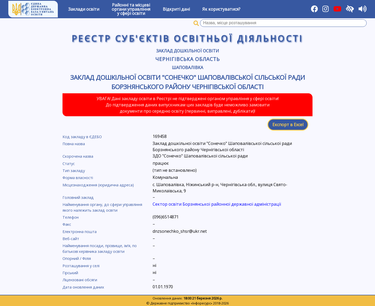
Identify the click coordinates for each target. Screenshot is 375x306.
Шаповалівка (187, 67)
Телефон (71, 217)
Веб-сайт (71, 238)
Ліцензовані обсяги (80, 279)
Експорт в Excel (287, 124)
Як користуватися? (221, 9)
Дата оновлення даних (83, 287)
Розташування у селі (81, 265)
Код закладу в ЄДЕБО (82, 136)
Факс (67, 224)
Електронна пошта (80, 231)
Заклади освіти (83, 9)
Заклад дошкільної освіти (187, 51)
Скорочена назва (78, 156)
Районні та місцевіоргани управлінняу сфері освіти (131, 9)
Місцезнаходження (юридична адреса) (98, 184)
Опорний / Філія (77, 258)
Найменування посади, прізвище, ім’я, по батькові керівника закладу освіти (100, 248)
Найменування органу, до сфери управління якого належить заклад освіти (102, 207)
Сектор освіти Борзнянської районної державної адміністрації (217, 204)
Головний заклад (78, 197)
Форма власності (78, 177)
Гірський (70, 272)
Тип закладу (74, 170)
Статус (69, 163)
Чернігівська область (187, 59)
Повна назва (74, 143)
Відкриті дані (176, 9)
